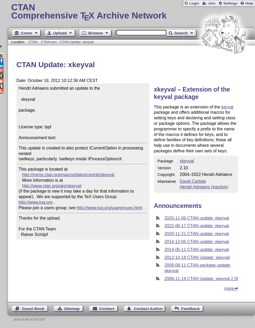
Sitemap (72, 308)
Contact (106, 308)
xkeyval (187, 161)
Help (249, 3)
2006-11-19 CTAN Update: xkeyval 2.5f (201, 278)
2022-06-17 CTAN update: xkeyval (197, 226)
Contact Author (148, 308)
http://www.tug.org (35, 202)
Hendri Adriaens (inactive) (204, 187)
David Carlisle (193, 181)
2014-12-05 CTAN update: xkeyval (197, 241)
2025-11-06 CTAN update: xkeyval (197, 218)
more (229, 288)
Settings (230, 3)
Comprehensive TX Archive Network (131, 11)
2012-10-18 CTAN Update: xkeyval (197, 257)
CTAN (33, 42)
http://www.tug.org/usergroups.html (109, 208)
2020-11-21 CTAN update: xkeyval (197, 233)
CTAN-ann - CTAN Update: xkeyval (67, 42)
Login (194, 3)
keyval (227, 107)
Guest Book (33, 308)
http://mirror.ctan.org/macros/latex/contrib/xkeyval (68, 174)
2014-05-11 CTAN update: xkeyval (197, 249)
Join (211, 3)
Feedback (190, 308)
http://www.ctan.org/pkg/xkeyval (51, 186)
